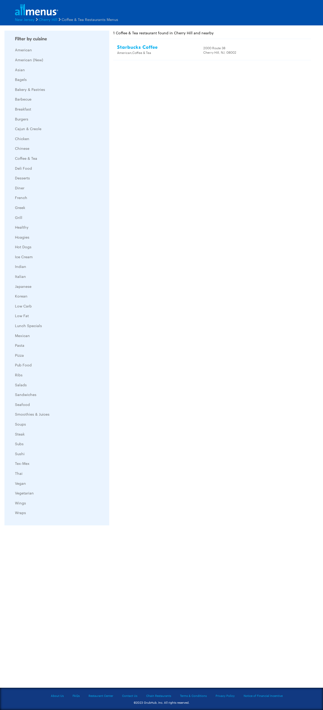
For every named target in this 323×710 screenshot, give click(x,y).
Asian (20, 69)
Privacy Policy (225, 696)
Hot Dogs (23, 246)
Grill (18, 217)
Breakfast (23, 109)
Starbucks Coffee (137, 47)
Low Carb (23, 306)
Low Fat (22, 315)
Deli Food (23, 168)
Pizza (19, 355)
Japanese (23, 286)
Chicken (22, 138)
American (23, 49)
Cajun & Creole (28, 128)
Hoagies (22, 237)
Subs (19, 443)
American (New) (29, 59)
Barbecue (23, 99)
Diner (19, 187)
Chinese (22, 148)
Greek (20, 207)
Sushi (20, 453)
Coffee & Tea (26, 158)
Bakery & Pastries (30, 89)
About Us (57, 696)
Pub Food (23, 364)
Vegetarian (24, 493)
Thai (19, 473)
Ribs (19, 374)
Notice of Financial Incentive (263, 696)
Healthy (22, 227)
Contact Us (129, 696)
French (21, 197)
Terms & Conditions (193, 696)
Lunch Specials (28, 325)
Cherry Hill (48, 19)
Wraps (20, 512)
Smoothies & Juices (32, 414)
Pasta (19, 345)
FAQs (76, 696)
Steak (20, 434)
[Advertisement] (43, 607)
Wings (20, 502)
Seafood (22, 404)
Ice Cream (24, 256)
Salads (21, 384)
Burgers (21, 119)
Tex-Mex (22, 463)
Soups (20, 424)
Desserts (22, 177)
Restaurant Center (101, 696)
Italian (20, 276)
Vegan (20, 483)
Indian (20, 266)
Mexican (22, 335)
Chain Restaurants (158, 696)
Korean (21, 296)
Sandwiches (25, 394)
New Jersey (25, 19)
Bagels (21, 79)
